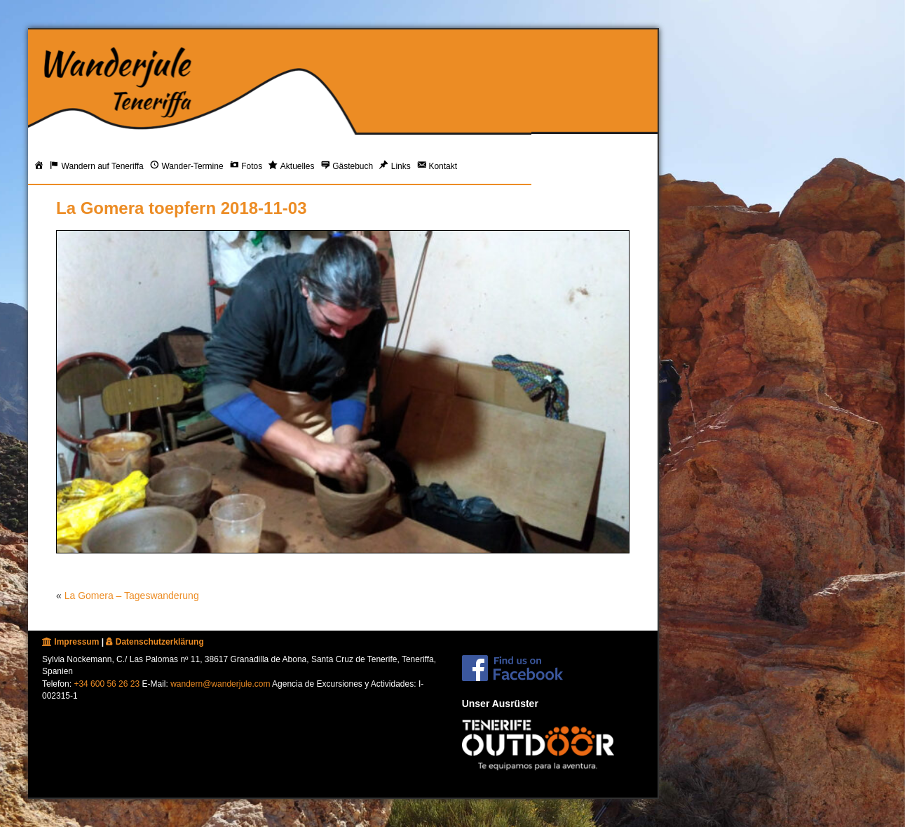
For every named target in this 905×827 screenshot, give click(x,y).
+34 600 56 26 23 (107, 684)
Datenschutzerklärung (154, 642)
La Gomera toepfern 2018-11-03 (181, 208)
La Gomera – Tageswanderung (131, 595)
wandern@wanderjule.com (220, 684)
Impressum (70, 642)
